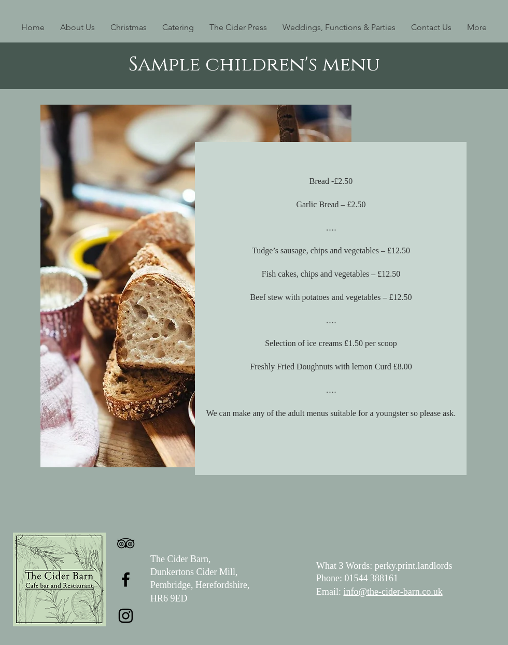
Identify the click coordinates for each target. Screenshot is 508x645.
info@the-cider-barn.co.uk (393, 591)
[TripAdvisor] (125, 543)
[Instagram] (125, 615)
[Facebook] (125, 579)
